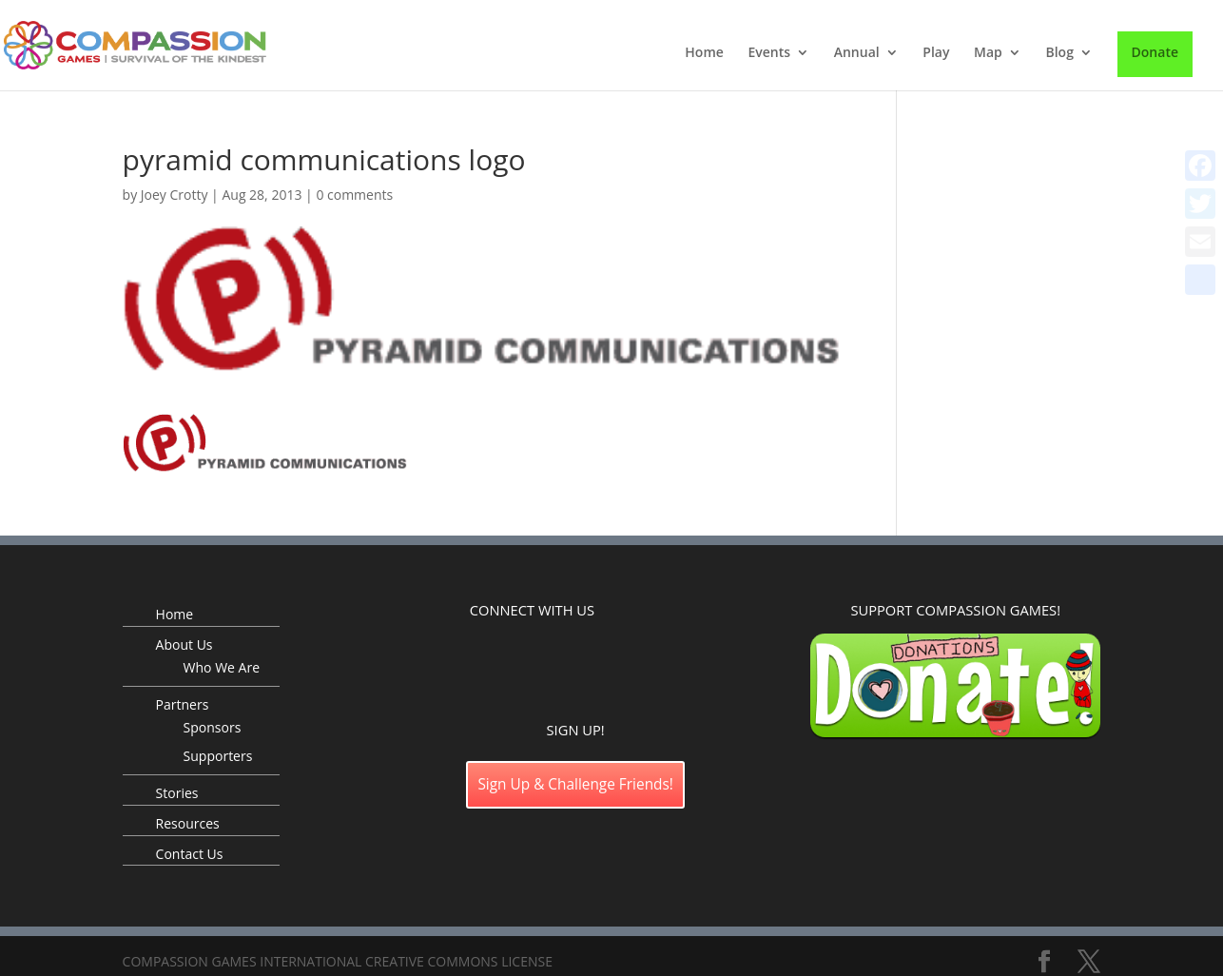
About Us (184, 644)
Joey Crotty (174, 194)
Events (768, 53)
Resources (188, 823)
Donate (1155, 52)
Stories (177, 793)
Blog (1059, 53)
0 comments (354, 194)
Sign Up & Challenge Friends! (575, 784)
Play (935, 53)
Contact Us (189, 854)
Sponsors (213, 727)
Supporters (218, 756)
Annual (857, 53)
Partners (182, 704)
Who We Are (222, 667)
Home (704, 53)
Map (988, 53)
